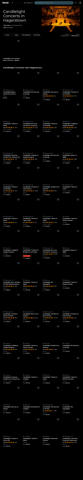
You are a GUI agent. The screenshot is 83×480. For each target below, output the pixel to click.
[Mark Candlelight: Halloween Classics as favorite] (58, 420)
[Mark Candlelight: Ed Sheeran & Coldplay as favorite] (38, 388)
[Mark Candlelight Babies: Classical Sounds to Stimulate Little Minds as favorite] (18, 74)
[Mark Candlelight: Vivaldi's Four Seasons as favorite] (58, 169)
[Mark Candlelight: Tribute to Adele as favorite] (58, 200)
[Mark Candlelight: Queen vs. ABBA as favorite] (78, 137)
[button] (8, 35)
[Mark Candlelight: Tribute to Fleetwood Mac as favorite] (78, 200)
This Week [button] (40, 35)
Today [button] (18, 35)
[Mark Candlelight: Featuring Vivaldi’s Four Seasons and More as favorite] (18, 137)
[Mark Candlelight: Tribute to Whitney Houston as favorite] (78, 359)
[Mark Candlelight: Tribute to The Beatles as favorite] (58, 105)
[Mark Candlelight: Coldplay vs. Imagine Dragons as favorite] (38, 137)
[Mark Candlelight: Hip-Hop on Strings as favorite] (58, 74)
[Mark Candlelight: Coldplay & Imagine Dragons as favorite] (78, 105)
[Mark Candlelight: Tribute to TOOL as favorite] (78, 169)
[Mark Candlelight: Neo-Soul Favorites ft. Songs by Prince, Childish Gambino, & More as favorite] (38, 105)
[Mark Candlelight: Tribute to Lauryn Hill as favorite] (18, 420)
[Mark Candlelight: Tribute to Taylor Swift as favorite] (38, 200)
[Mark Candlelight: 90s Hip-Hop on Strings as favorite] (38, 74)
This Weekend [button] (29, 35)
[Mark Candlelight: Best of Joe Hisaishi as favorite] (38, 295)
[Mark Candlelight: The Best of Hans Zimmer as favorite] (38, 169)
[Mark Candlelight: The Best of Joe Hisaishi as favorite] (78, 74)
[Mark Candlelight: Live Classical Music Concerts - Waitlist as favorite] (18, 42)
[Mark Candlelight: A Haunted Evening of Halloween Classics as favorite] (78, 420)
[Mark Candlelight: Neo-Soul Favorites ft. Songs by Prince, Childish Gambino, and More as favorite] (58, 232)
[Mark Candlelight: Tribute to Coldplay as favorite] (38, 359)
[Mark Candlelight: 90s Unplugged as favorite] (58, 264)
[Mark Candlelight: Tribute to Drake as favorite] (18, 105)
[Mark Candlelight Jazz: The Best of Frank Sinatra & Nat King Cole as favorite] (18, 264)
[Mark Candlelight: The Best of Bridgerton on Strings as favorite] (38, 232)
